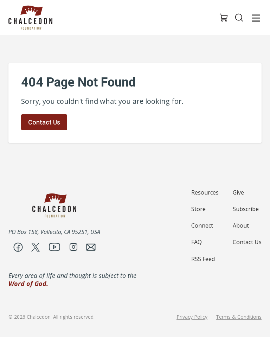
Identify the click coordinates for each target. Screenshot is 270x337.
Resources (205, 192)
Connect (202, 225)
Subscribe (246, 209)
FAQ (196, 242)
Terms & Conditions (239, 317)
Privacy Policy (191, 317)
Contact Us (44, 122)
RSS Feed (203, 259)
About (241, 225)
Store (198, 209)
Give (238, 192)
